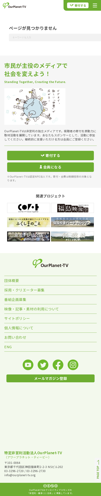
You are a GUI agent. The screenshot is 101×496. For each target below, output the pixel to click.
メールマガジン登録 (50, 378)
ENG (8, 346)
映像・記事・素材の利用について (31, 308)
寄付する (78, 5)
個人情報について (18, 327)
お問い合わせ (15, 337)
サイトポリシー (17, 318)
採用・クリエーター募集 (24, 290)
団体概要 (11, 280)
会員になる (50, 167)
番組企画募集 (15, 299)
